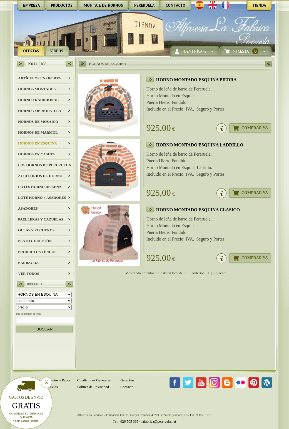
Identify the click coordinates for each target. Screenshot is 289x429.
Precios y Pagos (59, 380)
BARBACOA (28, 263)
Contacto (126, 387)
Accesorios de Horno (40, 176)
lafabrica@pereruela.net (158, 421)
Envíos (53, 387)
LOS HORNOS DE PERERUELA (44, 165)
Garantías (127, 380)
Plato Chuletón (35, 241)
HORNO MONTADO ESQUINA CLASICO (198, 209)
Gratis (26, 405)
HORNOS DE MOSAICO (38, 121)
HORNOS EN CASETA (36, 154)
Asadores (28, 208)
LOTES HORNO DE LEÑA (39, 187)
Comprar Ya (254, 128)
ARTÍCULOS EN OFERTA (39, 78)
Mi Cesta (245, 51)
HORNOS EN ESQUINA (37, 143)
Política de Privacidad (93, 387)
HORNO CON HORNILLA (39, 111)
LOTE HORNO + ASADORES (42, 197)
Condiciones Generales (94, 380)
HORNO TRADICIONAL (38, 100)
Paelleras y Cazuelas (40, 219)
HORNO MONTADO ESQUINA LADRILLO (199, 145)
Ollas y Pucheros (36, 230)
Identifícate (195, 51)
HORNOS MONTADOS (37, 89)
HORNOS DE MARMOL (38, 132)
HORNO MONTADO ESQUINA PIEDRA (196, 79)
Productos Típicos (37, 252)
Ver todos (28, 273)
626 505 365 (129, 421)
